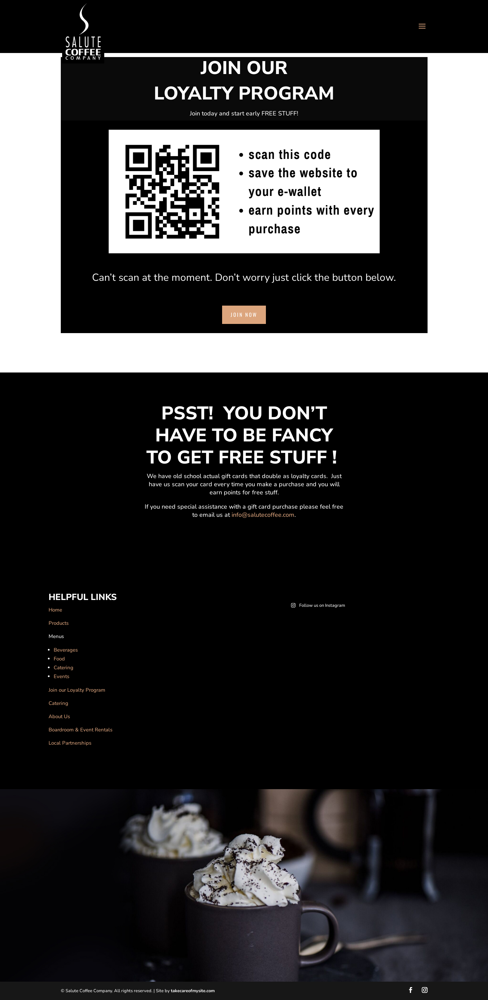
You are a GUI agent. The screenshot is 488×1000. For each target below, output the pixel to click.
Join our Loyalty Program (77, 690)
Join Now (244, 314)
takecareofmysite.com (193, 991)
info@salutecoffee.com (263, 515)
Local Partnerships (70, 743)
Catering (63, 667)
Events (61, 676)
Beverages (66, 650)
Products (59, 623)
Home (55, 609)
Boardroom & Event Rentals (80, 729)
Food (59, 658)
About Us (59, 716)
